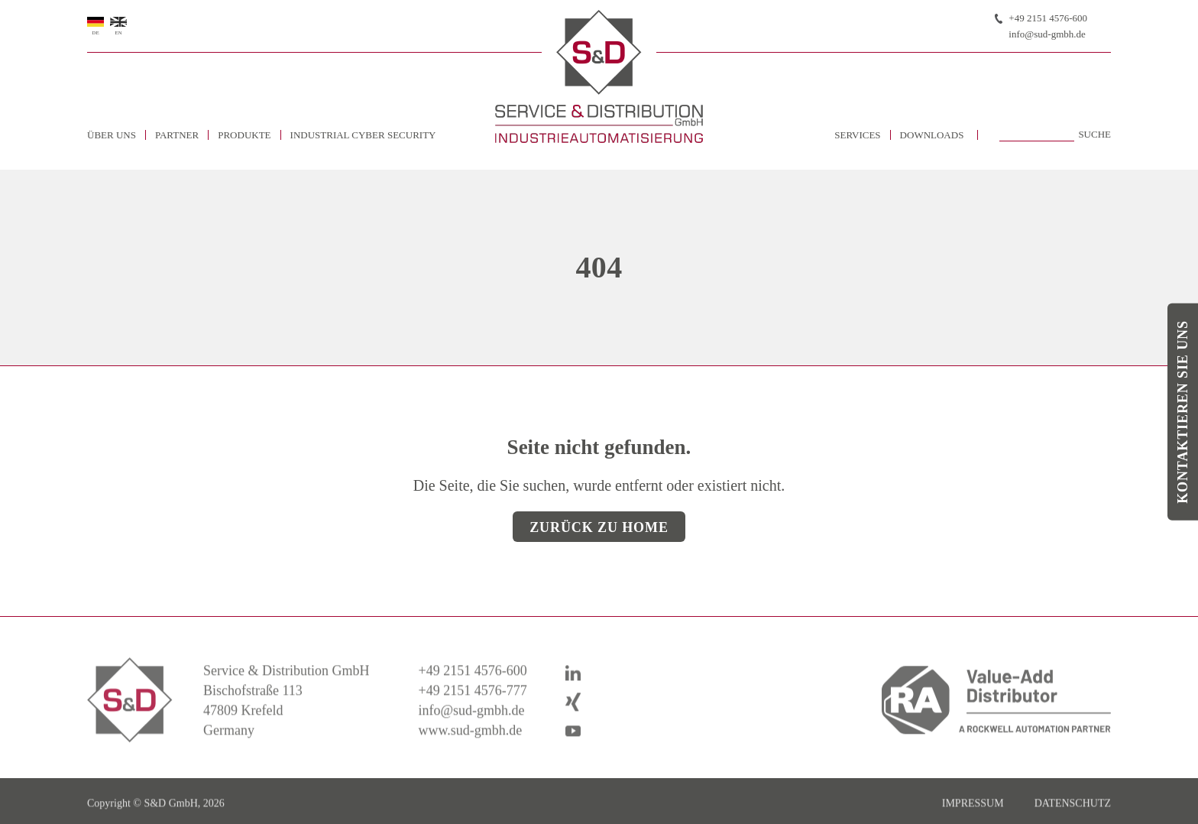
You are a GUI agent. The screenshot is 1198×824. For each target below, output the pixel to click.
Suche (1094, 134)
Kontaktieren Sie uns (1182, 412)
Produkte (244, 135)
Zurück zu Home (599, 527)
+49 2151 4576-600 (1048, 18)
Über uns (111, 135)
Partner (177, 135)
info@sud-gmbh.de (1047, 34)
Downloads (932, 135)
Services (857, 135)
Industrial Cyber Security (363, 135)
